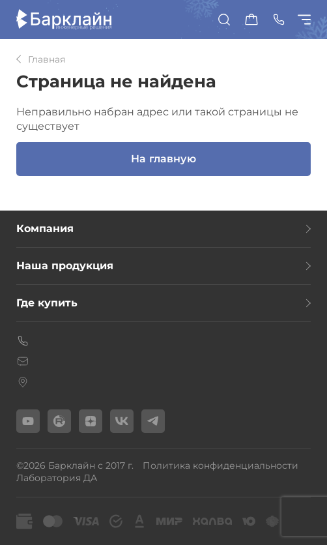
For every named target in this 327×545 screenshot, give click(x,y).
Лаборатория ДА (56, 478)
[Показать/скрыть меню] (306, 19)
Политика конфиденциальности (220, 465)
